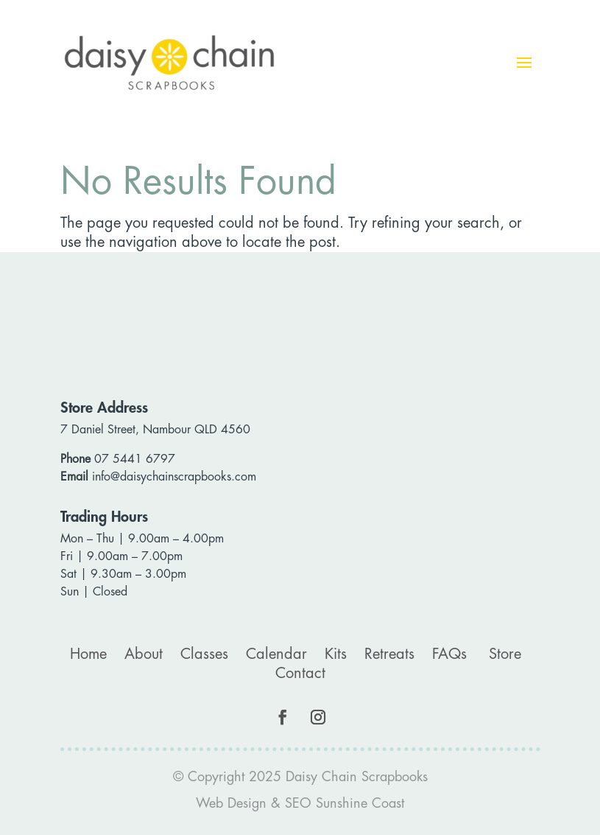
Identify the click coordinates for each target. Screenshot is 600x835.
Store (505, 654)
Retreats (389, 654)
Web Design (231, 803)
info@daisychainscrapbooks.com (174, 477)
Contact (300, 673)
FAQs (449, 654)
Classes (204, 654)
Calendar (276, 654)
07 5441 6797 (134, 459)
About (143, 654)
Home (88, 654)
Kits (336, 654)
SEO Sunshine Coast (344, 803)
